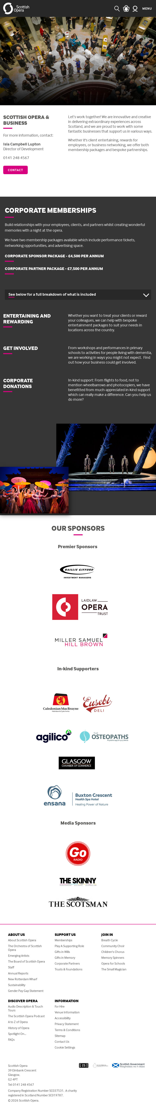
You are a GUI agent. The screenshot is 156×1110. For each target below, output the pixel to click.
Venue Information (67, 1012)
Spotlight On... (17, 1034)
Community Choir (112, 946)
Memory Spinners (112, 958)
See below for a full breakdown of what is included (52, 294)
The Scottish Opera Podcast (26, 1016)
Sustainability (16, 985)
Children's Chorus (112, 952)
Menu (147, 8)
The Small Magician (113, 969)
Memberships (63, 940)
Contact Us (62, 1042)
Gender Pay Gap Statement (25, 991)
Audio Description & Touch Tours (25, 1008)
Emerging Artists (18, 956)
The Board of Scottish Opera (26, 961)
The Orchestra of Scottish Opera (25, 948)
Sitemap (60, 1036)
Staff (11, 967)
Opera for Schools (113, 963)
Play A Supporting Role (69, 946)
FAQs (11, 1040)
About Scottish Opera (22, 940)
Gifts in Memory (65, 958)
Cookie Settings (65, 1047)
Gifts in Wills (62, 952)
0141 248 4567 (23, 1084)
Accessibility (63, 1018)
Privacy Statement (67, 1024)
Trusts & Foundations (68, 969)
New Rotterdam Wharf (22, 979)
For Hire (60, 1006)
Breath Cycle (109, 940)
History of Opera (18, 1028)
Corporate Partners (67, 963)
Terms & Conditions (67, 1030)
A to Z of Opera (18, 1022)
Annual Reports (18, 973)
